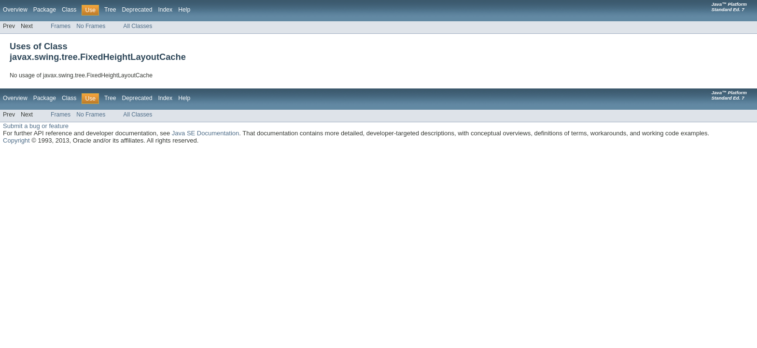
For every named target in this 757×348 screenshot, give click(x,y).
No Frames (90, 26)
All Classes (137, 26)
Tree (110, 9)
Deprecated (137, 9)
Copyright (16, 140)
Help (184, 9)
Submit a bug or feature (36, 126)
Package (44, 9)
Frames (60, 26)
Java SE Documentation (205, 133)
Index (165, 9)
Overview (15, 9)
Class (69, 9)
